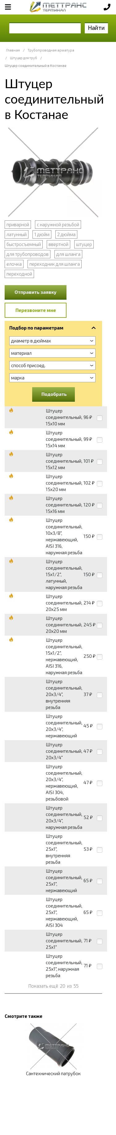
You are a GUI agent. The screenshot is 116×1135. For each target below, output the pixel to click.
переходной (19, 274)
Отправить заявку (36, 292)
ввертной (58, 244)
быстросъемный (23, 244)
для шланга (68, 254)
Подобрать (54, 394)
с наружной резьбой (58, 224)
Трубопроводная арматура (51, 50)
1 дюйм (41, 234)
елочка (14, 264)
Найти (96, 27)
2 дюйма (66, 234)
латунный (16, 234)
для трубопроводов (27, 254)
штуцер (84, 244)
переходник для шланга (54, 264)
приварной (17, 224)
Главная (13, 50)
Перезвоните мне (35, 310)
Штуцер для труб (23, 58)
